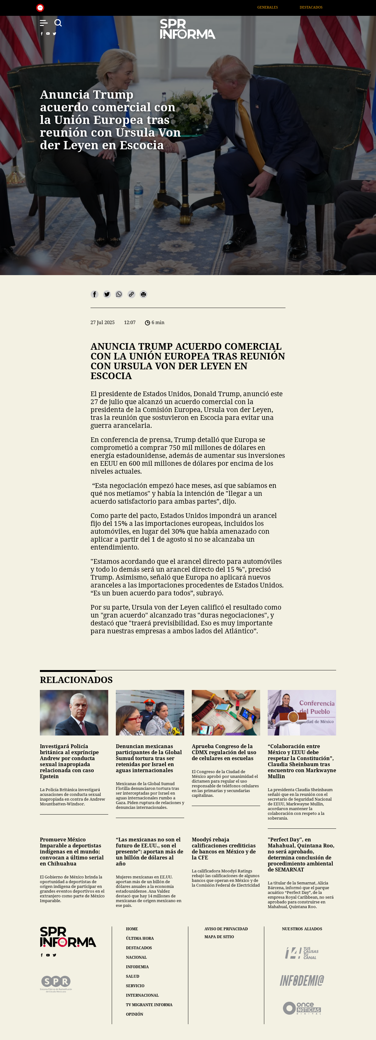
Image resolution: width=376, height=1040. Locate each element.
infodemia (137, 966)
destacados (139, 948)
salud (132, 976)
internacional (142, 995)
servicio (135, 985)
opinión (134, 1014)
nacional (136, 957)
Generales (276, 7)
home (132, 929)
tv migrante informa (149, 1004)
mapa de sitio (219, 936)
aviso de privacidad (226, 929)
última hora (140, 938)
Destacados (319, 7)
